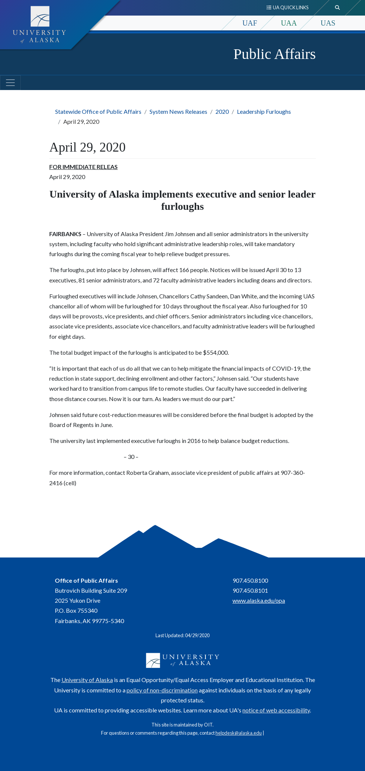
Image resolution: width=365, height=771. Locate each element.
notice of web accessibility (276, 710)
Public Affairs (274, 54)
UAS (328, 23)
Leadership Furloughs (264, 111)
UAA (289, 23)
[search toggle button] (337, 8)
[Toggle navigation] (10, 82)
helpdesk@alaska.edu (238, 733)
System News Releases (178, 111)
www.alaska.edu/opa (258, 600)
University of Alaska (87, 679)
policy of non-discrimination (162, 690)
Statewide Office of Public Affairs (98, 111)
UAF (249, 23)
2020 (222, 111)
